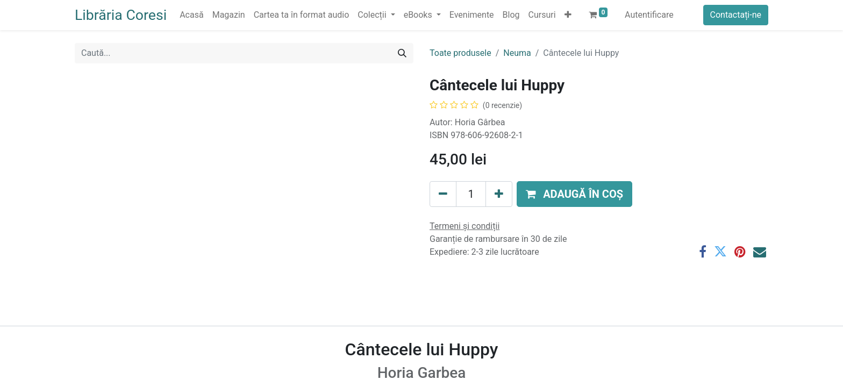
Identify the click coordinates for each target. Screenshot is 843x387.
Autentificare (649, 15)
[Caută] (402, 53)
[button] (568, 15)
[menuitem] (191, 15)
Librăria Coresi (121, 15)
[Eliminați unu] (443, 194)
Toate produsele (460, 53)
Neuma (517, 53)
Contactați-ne (736, 15)
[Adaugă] (498, 194)
